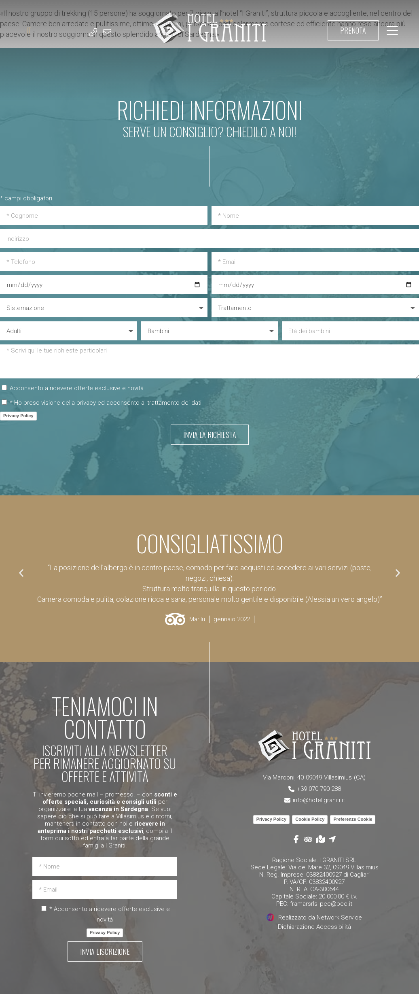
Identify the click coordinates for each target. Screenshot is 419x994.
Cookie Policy (309, 819)
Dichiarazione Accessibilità (314, 926)
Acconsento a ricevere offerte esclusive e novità (77, 388)
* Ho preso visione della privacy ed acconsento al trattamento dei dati (105, 402)
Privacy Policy (18, 415)
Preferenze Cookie (352, 819)
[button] (21, 572)
